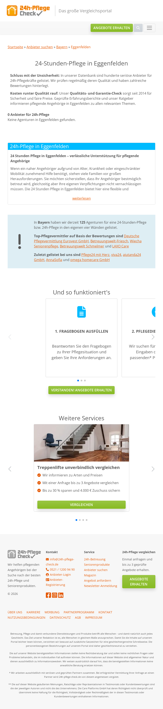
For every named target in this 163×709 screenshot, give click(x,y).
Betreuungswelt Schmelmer (82, 246)
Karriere (33, 612)
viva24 (116, 254)
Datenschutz (60, 617)
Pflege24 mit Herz (95, 254)
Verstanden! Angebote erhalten (81, 390)
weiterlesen (81, 198)
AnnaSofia (54, 259)
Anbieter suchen (40, 47)
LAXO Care (120, 246)
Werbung (52, 612)
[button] (78, 380)
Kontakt (105, 612)
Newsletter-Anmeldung (100, 586)
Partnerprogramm (79, 612)
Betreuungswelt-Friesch (109, 241)
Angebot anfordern (97, 580)
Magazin (90, 575)
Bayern (61, 47)
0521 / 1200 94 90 (60, 569)
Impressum (93, 617)
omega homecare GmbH (90, 259)
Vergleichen (81, 504)
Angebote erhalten (111, 28)
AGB (78, 617)
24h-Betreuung (94, 559)
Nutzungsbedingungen (26, 617)
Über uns (15, 612)
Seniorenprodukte (97, 565)
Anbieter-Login (58, 575)
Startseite (15, 47)
